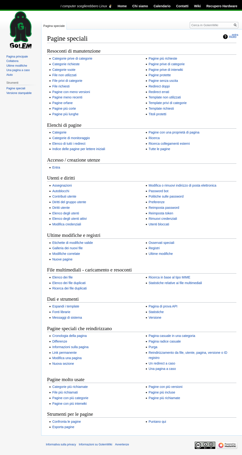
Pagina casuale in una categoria (172, 336)
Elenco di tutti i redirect (68, 143)
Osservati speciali (161, 243)
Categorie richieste (66, 64)
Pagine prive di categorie (167, 64)
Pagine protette (160, 75)
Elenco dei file (62, 277)
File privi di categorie (67, 81)
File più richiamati (65, 392)
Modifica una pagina (66, 358)
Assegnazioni (62, 185)
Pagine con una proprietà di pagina (174, 132)
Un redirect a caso (162, 363)
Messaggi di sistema (67, 317)
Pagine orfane (62, 103)
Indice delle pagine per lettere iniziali (78, 149)
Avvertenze (122, 444)
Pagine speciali (15, 88)
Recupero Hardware (221, 6)
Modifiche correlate (66, 254)
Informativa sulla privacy (61, 444)
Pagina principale (17, 56)
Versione (155, 317)
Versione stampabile (19, 93)
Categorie (59, 132)
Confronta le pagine (66, 421)
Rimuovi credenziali (163, 218)
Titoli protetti (157, 114)
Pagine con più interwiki (69, 403)
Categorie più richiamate (70, 387)
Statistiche (156, 312)
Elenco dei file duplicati (68, 283)
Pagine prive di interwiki (166, 70)
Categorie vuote (63, 70)
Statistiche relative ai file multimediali (175, 283)
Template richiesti (161, 108)
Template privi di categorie (168, 103)
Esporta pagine (63, 427)
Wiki (197, 6)
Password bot (159, 191)
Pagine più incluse (162, 392)
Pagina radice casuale (165, 341)
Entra (56, 167)
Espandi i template (65, 306)
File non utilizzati (64, 75)
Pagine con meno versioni (71, 92)
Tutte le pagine (159, 149)
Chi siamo (140, 6)
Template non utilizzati (165, 97)
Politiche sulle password (166, 196)
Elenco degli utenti (65, 213)
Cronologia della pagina (69, 336)
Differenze (59, 341)
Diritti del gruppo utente (69, 202)
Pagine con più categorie (70, 398)
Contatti (182, 6)
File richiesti (61, 86)
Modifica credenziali (66, 224)
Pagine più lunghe (65, 114)
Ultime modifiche (161, 254)
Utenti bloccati (159, 224)
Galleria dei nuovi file (67, 248)
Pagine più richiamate (164, 398)
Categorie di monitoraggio (71, 138)
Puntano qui (157, 421)
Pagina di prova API (163, 306)
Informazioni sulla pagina (70, 347)
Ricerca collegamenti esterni (169, 143)
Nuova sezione (63, 363)
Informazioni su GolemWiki (95, 444)
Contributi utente (64, 196)
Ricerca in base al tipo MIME (169, 277)
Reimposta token (161, 213)
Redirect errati (159, 92)
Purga (153, 347)
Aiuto (9, 74)
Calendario (162, 6)
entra (235, 34)
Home (122, 6)
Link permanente (64, 352)
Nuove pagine (62, 259)
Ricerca (154, 138)
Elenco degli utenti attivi (69, 218)
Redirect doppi (159, 86)
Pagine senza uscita (163, 81)
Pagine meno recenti (67, 97)
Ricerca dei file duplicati (69, 288)
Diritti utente (61, 207)
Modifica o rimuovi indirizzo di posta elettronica (182, 185)
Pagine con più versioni (166, 387)
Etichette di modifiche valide (72, 243)
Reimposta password (164, 207)
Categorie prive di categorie (72, 58)
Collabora (12, 61)
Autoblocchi (60, 191)
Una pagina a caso (162, 369)
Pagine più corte (64, 108)
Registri (154, 248)
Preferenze (157, 202)
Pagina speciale (54, 26)
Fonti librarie (61, 312)
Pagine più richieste (163, 58)
